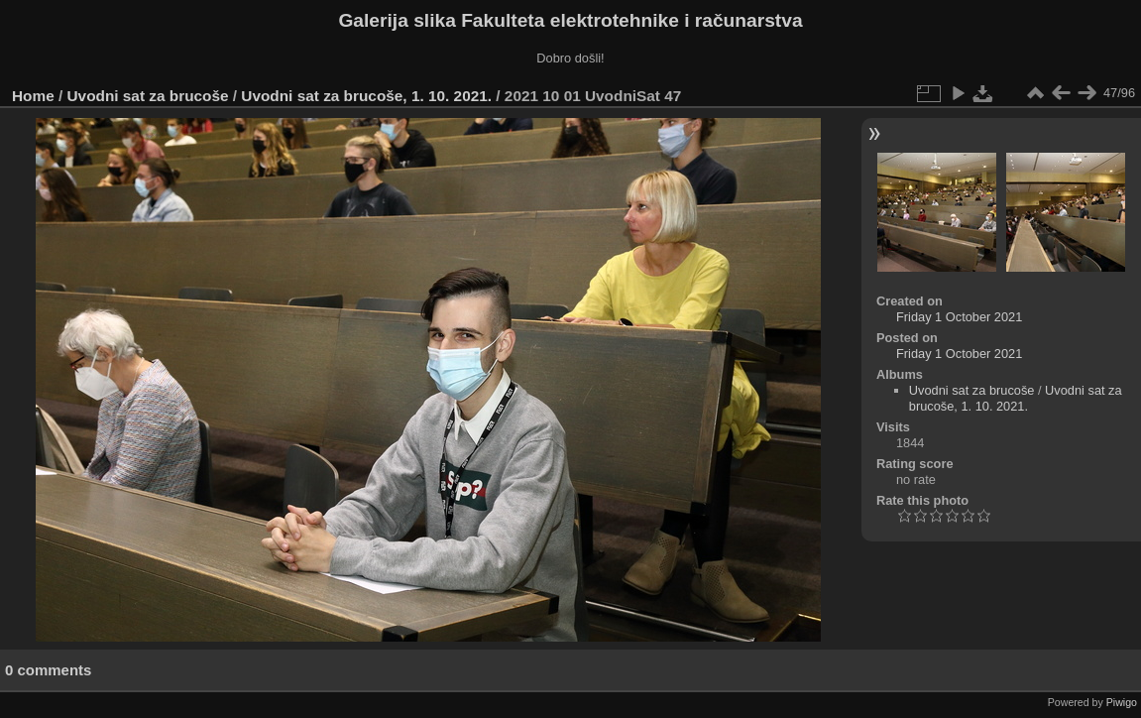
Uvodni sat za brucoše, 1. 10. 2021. (366, 95)
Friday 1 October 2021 (959, 316)
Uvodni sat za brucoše (148, 95)
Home (33, 95)
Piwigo (1121, 702)
